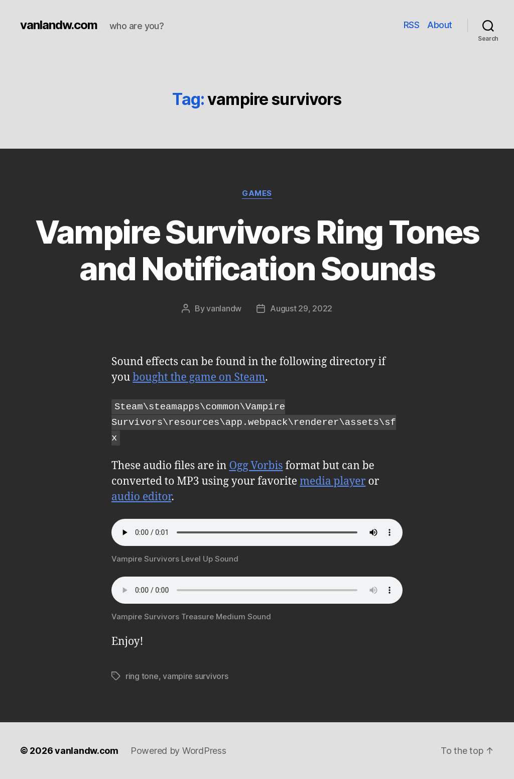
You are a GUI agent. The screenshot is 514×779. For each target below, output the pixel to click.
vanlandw (223, 308)
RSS (412, 25)
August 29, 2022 (301, 308)
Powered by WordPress (178, 750)
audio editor (141, 497)
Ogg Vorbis (256, 466)
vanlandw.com (58, 25)
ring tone (142, 676)
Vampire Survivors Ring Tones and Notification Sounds (257, 250)
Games (257, 193)
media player (332, 481)
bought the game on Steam (199, 377)
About (439, 25)
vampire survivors (195, 676)
